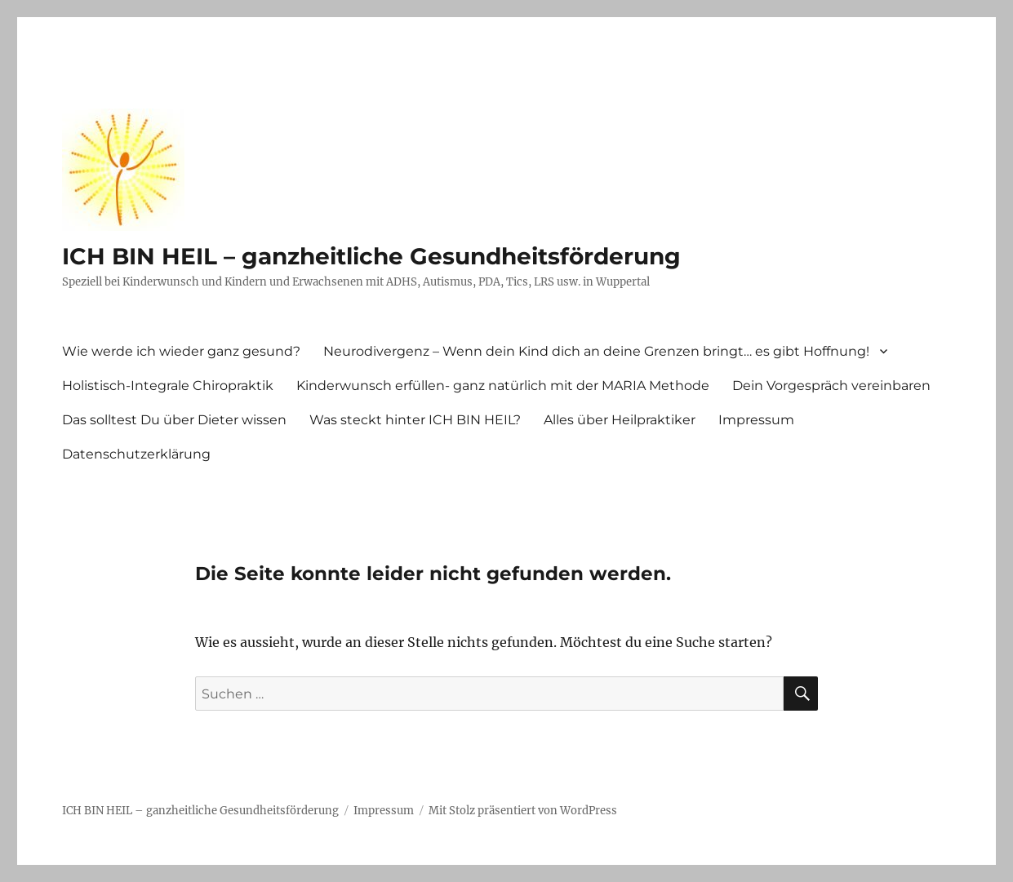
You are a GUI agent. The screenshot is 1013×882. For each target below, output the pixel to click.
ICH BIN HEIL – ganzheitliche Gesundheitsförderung (371, 256)
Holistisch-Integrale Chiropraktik (167, 385)
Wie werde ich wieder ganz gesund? (181, 351)
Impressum (756, 420)
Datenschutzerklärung (136, 454)
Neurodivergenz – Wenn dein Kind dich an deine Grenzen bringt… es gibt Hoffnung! (596, 351)
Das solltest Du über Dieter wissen (174, 420)
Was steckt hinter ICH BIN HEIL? (415, 420)
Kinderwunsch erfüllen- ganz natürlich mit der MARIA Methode (502, 385)
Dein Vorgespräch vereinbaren (831, 385)
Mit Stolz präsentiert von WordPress (523, 811)
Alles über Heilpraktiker (619, 420)
